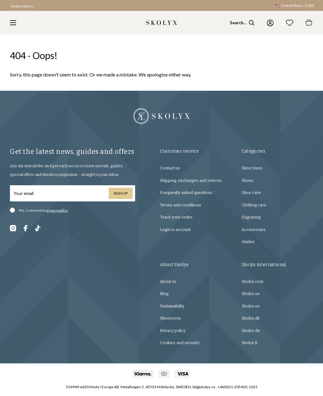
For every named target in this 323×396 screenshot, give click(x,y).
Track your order (176, 217)
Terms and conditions (180, 205)
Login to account (175, 229)
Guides (248, 241)
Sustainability (172, 306)
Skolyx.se (251, 293)
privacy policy (57, 210)
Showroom (170, 318)
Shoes (247, 180)
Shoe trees (252, 168)
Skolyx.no (251, 306)
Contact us (170, 168)
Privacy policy (173, 330)
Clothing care (254, 205)
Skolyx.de (251, 330)
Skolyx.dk (251, 318)
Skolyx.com (252, 281)
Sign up (121, 193)
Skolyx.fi (249, 342)
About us (168, 281)
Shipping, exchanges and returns (191, 180)
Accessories (254, 229)
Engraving (251, 217)
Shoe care (251, 192)
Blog (164, 293)
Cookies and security (180, 342)
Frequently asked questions (186, 192)
